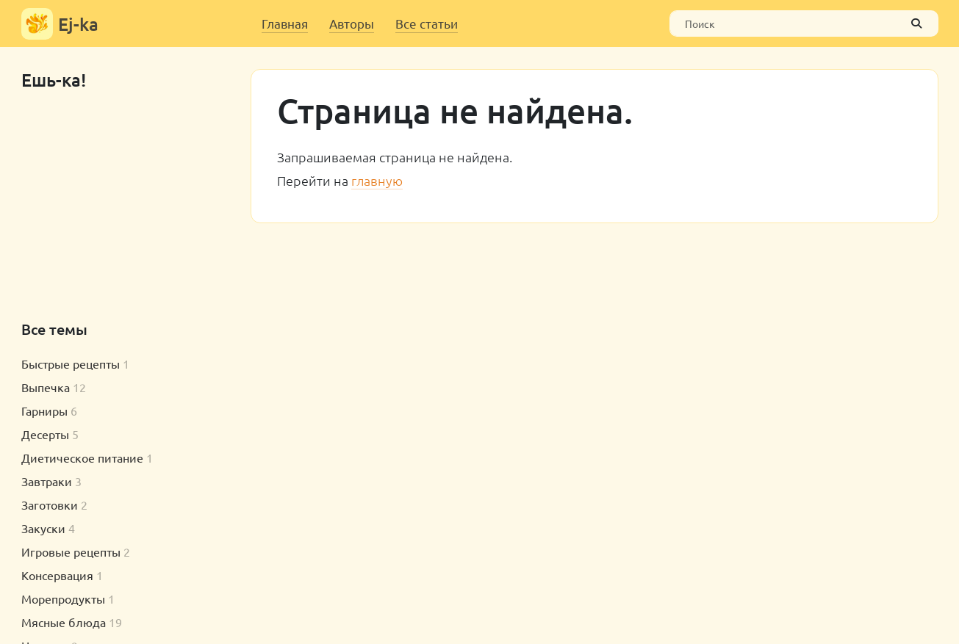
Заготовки (49, 504)
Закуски (43, 528)
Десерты (45, 434)
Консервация (57, 575)
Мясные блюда (63, 622)
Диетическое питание (82, 457)
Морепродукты (63, 598)
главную (377, 180)
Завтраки (46, 481)
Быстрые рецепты (70, 363)
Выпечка (45, 387)
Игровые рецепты (71, 551)
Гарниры (44, 410)
